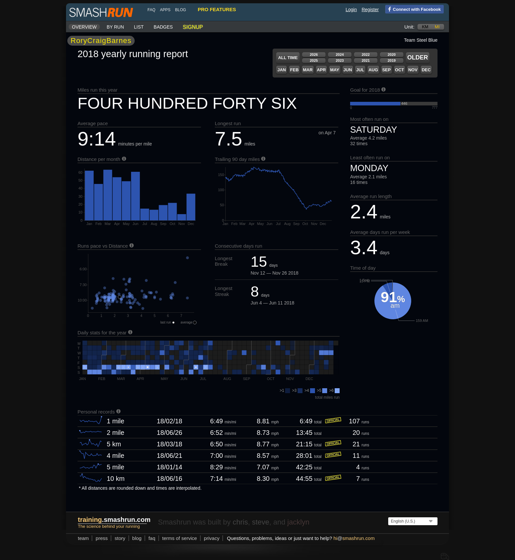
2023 (340, 60)
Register (370, 9)
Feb (294, 69)
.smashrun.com (114, 519)
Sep (386, 69)
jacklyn (298, 522)
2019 (391, 60)
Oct (399, 69)
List (139, 27)
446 (404, 103)
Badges (163, 27)
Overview (84, 27)
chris (240, 522)
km (425, 26)
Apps (165, 10)
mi (437, 26)
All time (288, 57)
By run (115, 27)
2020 (391, 54)
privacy (212, 538)
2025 (314, 60)
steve (260, 522)
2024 (340, 54)
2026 (314, 54)
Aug (373, 69)
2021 (365, 60)
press (102, 538)
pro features (217, 9)
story (120, 538)
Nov (412, 69)
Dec (426, 69)
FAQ (151, 10)
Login (351, 9)
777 (434, 107)
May (334, 69)
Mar (308, 69)
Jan (281, 69)
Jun (348, 69)
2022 (365, 54)
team (83, 538)
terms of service (179, 538)
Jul (360, 69)
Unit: (409, 27)
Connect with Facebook (413, 9)
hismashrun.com (353, 538)
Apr (321, 69)
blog (180, 10)
